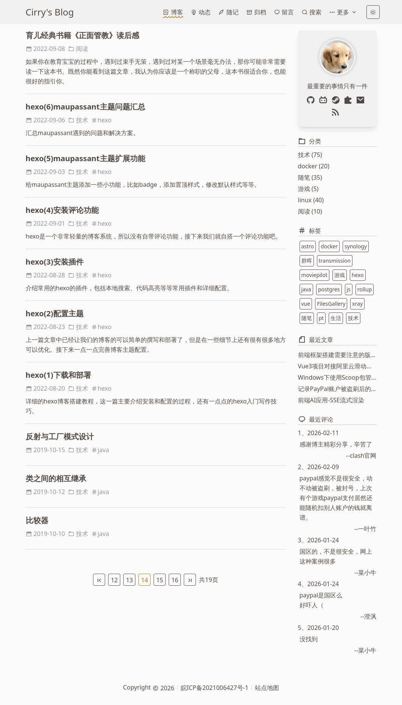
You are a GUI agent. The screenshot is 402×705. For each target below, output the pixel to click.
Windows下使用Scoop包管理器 (337, 377)
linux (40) (311, 200)
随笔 (306, 318)
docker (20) (313, 166)
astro (307, 246)
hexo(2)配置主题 (55, 313)
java (100, 450)
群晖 (306, 260)
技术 (78, 120)
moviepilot (314, 275)
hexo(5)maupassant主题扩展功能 (85, 158)
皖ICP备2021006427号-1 (214, 687)
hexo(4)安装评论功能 (62, 210)
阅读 (78, 49)
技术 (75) (310, 155)
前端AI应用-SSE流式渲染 (331, 400)
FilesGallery (331, 303)
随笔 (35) (310, 177)
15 (159, 580)
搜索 (311, 12)
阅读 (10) (310, 211)
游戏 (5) (308, 189)
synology (356, 246)
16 (174, 580)
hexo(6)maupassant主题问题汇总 (85, 107)
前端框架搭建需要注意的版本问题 (337, 355)
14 (144, 580)
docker (329, 246)
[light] (373, 12)
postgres (329, 289)
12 (114, 580)
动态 (201, 12)
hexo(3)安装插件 (55, 262)
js (349, 289)
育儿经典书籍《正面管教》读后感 (82, 35)
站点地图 (267, 687)
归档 (256, 12)
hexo (101, 120)
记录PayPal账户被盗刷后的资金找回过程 (337, 389)
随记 (228, 12)
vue (305, 303)
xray (357, 303)
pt (321, 318)
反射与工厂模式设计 (60, 436)
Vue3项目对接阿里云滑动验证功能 (337, 366)
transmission (335, 260)
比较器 (37, 520)
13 (129, 580)
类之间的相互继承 (56, 478)
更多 (343, 12)
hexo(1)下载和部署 (58, 375)
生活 (336, 318)
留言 (284, 12)
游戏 (339, 275)
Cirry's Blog (50, 12)
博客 (173, 12)
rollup (364, 289)
